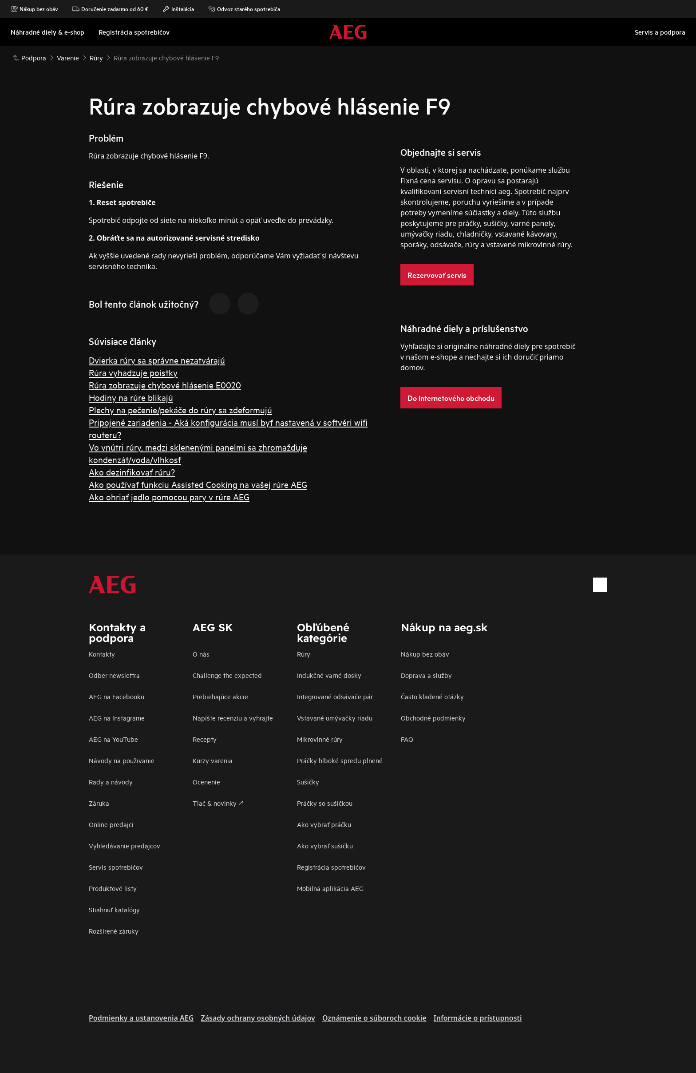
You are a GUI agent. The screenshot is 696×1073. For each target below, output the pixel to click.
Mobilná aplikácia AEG (330, 888)
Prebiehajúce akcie (220, 696)
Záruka (99, 803)
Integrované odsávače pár (335, 696)
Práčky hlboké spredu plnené (340, 760)
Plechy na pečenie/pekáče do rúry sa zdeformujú (180, 409)
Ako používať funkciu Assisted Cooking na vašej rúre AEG (198, 484)
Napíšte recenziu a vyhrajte (233, 717)
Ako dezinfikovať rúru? (132, 471)
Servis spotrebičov (116, 867)
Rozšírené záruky (113, 931)
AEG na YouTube (113, 739)
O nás (201, 653)
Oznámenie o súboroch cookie (374, 1018)
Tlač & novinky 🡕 (218, 803)
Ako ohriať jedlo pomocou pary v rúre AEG (169, 496)
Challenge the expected (227, 675)
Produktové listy (113, 888)
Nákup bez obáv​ (425, 653)
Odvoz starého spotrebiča (244, 8)
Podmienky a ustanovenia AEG (141, 1018)
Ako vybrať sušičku (325, 845)
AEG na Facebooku (116, 696)
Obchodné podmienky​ (433, 717)
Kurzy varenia (213, 760)
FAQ (407, 739)
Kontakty (102, 653)
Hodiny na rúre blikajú (131, 397)
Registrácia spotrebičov (331, 867)
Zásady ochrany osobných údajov (258, 1018)
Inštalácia (178, 8)
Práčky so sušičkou (324, 803)
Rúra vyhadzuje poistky (133, 372)
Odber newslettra (114, 675)
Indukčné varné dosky (329, 675)
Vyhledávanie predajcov (124, 845)
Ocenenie (206, 781)
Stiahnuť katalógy (114, 909)
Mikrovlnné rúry (320, 739)
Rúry (303, 653)
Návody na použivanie (121, 760)
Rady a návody (111, 781)
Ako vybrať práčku (324, 824)
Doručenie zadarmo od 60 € (110, 8)
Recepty (205, 739)
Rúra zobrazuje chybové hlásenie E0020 (165, 384)
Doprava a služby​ (426, 675)
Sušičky (308, 781)
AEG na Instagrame (117, 717)
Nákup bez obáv (34, 8)
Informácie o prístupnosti (478, 1018)
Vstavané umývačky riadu (334, 717)
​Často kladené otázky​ (432, 696)
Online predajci (111, 824)
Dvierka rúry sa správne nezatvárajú (157, 359)
